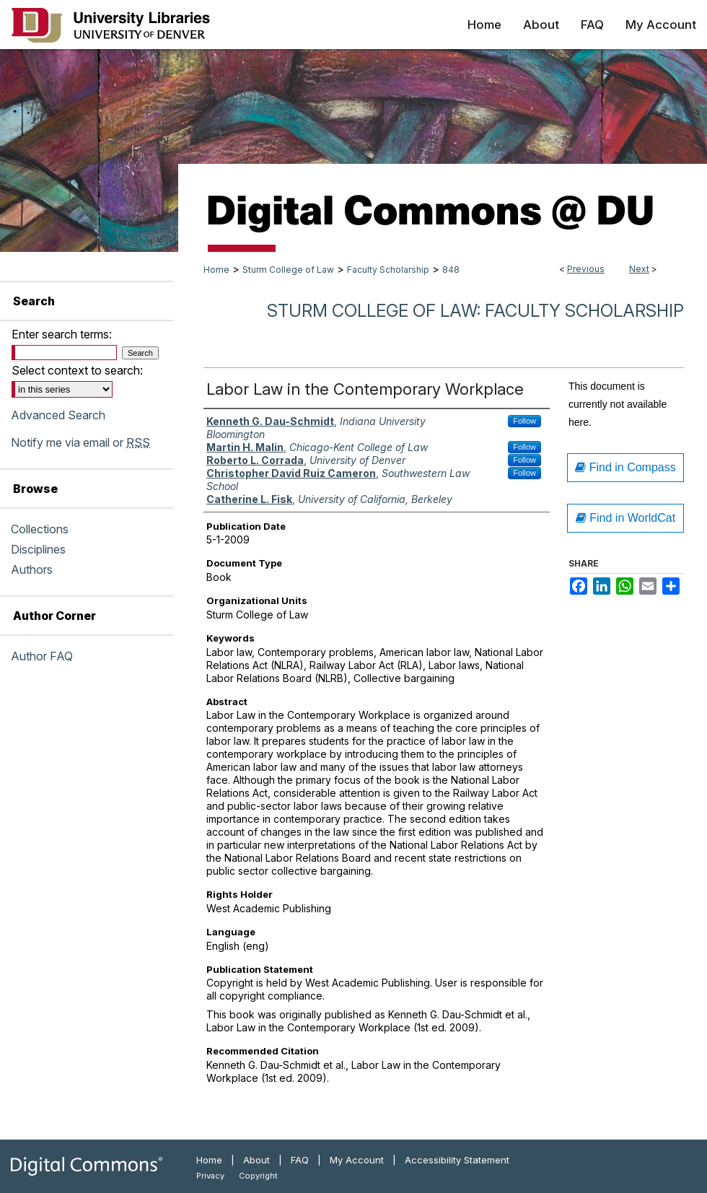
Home (216, 269)
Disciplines (38, 549)
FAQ (300, 1160)
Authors (32, 569)
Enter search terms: (62, 334)
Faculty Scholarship (388, 269)
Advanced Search (58, 415)
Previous (586, 268)
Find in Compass (625, 467)
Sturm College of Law (288, 269)
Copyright (258, 1176)
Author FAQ (42, 656)
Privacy (210, 1176)
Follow (524, 420)
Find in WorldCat (625, 518)
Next (639, 268)
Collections (40, 529)
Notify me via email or (80, 442)
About (256, 1160)
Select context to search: (77, 370)
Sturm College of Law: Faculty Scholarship (475, 310)
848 (451, 269)
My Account (357, 1160)
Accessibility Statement (457, 1160)
